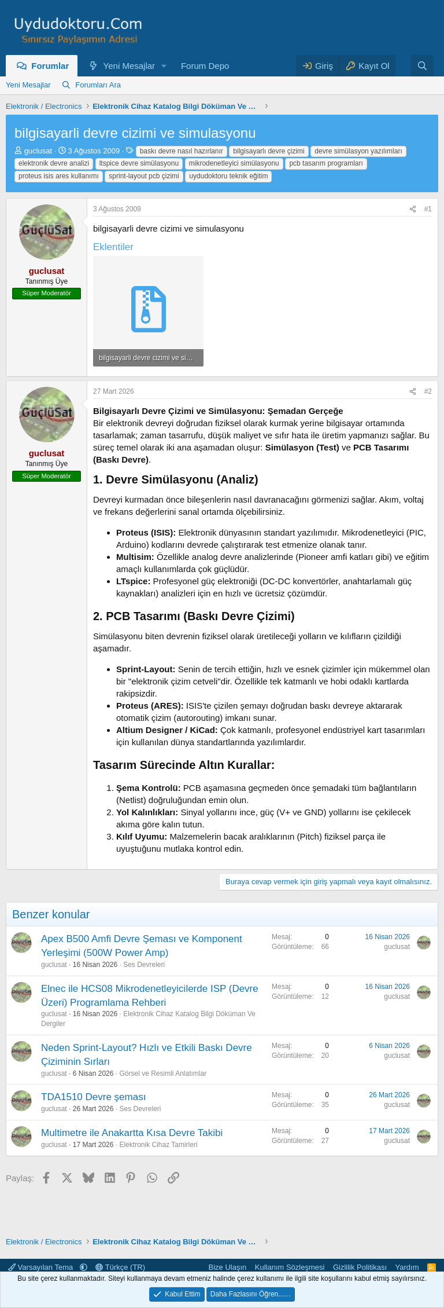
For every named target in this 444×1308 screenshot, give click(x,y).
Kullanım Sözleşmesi (290, 1267)
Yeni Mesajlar (129, 66)
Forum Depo (205, 66)
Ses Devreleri (144, 965)
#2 (428, 391)
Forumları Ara (98, 84)
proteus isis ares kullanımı (58, 176)
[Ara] (422, 65)
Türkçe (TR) (120, 1267)
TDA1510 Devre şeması (93, 1096)
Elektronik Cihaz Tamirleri (158, 1145)
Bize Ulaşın (228, 1267)
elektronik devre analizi (53, 163)
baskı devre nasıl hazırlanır (181, 151)
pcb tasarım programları (325, 163)
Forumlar (50, 66)
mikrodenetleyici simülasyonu (234, 163)
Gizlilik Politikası (360, 1267)
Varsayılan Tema (41, 1267)
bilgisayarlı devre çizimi (268, 151)
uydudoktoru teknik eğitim (228, 176)
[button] (164, 65)
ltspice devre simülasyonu (139, 163)
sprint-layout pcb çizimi (144, 176)
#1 (428, 209)
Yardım (407, 1267)
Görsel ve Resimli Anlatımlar (162, 1073)
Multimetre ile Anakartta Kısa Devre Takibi (132, 1132)
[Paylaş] (412, 209)
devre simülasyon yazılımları (358, 151)
